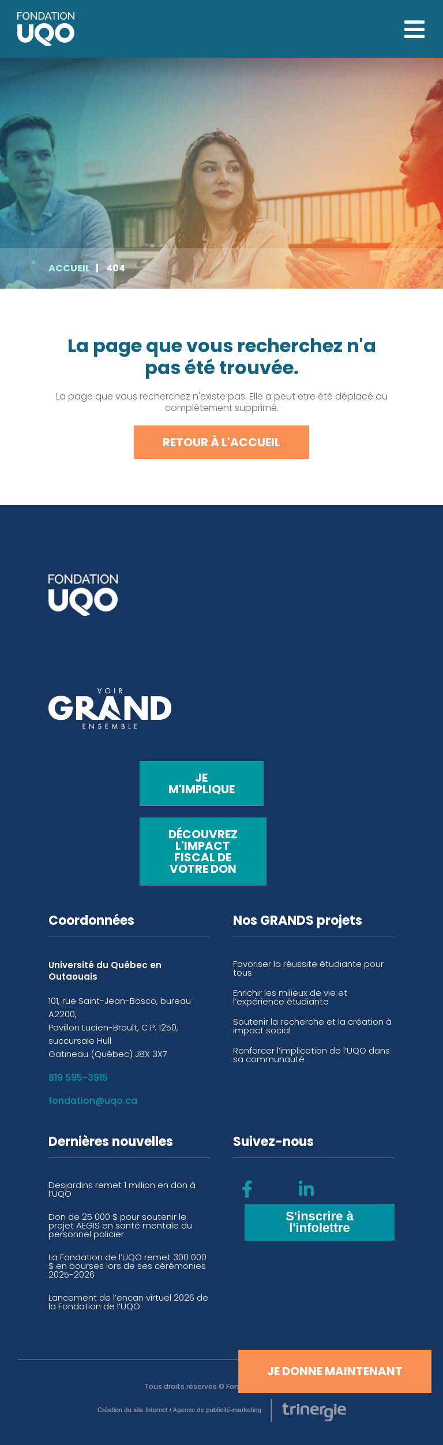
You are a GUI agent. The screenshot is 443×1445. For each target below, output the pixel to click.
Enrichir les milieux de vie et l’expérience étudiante (290, 997)
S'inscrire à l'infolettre (320, 1222)
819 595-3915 (78, 1077)
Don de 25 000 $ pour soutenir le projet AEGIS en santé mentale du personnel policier (120, 1225)
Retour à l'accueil (221, 442)
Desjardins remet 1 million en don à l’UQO (122, 1189)
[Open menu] (414, 29)
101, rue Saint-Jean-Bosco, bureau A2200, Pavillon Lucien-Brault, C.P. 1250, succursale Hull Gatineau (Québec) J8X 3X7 (119, 1027)
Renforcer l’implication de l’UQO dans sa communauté (311, 1054)
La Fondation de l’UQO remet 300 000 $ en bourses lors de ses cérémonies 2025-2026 (127, 1266)
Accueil (69, 268)
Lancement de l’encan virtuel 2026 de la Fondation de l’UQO (128, 1301)
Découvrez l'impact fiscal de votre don (203, 851)
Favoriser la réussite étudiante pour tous (308, 968)
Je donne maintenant (335, 1371)
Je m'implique (201, 783)
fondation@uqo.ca (92, 1100)
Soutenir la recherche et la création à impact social (312, 1026)
